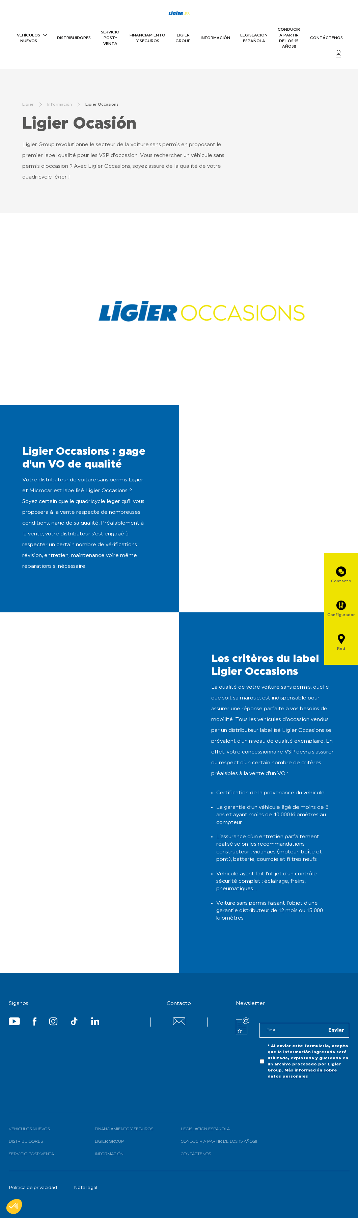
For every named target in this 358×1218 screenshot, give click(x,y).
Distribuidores (74, 38)
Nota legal (85, 1187)
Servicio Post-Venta (110, 38)
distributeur (53, 480)
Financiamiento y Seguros (147, 38)
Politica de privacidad (33, 1187)
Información (215, 38)
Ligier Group (183, 38)
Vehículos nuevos (28, 38)
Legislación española (254, 38)
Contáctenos (326, 38)
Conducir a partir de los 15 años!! (289, 38)
